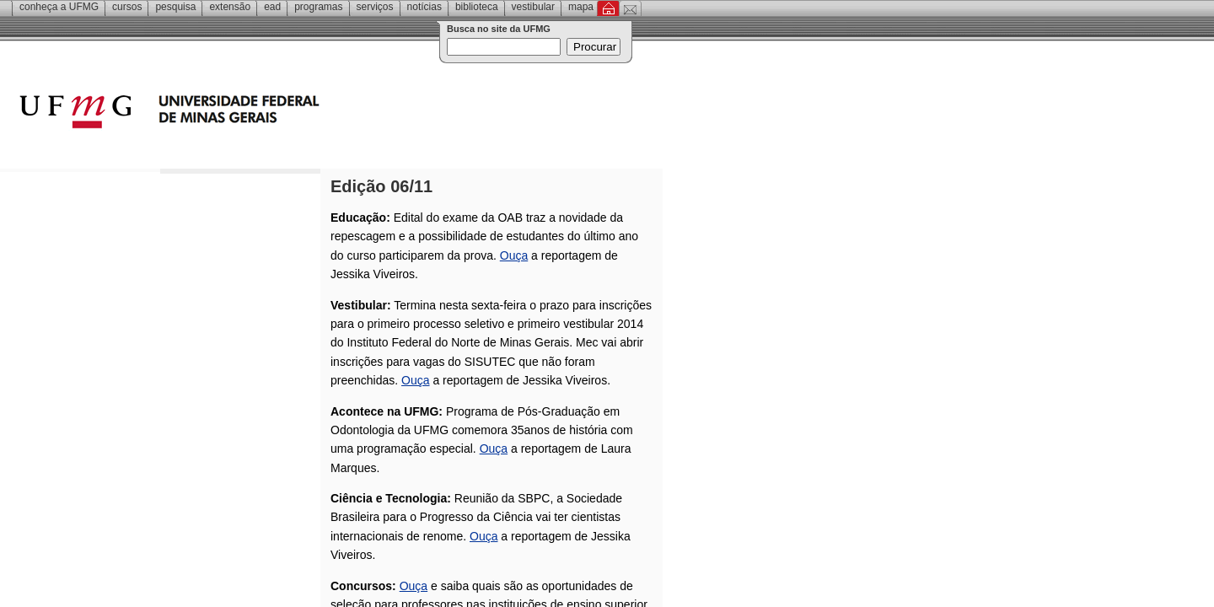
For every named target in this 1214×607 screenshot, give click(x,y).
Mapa (581, 7)
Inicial (608, 8)
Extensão (229, 7)
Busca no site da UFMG (499, 29)
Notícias (424, 7)
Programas (318, 7)
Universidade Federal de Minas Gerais (265, 113)
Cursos (127, 7)
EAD (272, 7)
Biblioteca (476, 7)
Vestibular (533, 7)
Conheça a (59, 7)
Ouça (514, 255)
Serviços (375, 7)
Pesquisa (175, 7)
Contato (630, 8)
